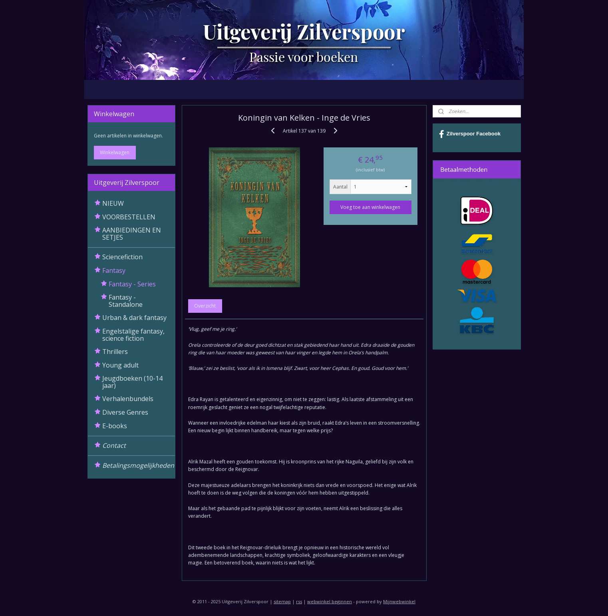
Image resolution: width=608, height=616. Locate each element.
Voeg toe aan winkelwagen (370, 207)
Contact (114, 445)
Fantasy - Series (132, 284)
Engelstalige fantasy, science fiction (133, 335)
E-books (114, 425)
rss (299, 601)
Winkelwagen (114, 152)
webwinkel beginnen (329, 601)
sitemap (282, 601)
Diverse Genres (125, 412)
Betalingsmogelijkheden (138, 465)
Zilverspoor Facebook (470, 134)
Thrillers (115, 351)
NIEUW (113, 203)
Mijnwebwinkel (399, 601)
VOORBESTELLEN (128, 217)
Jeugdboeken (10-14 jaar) (132, 382)
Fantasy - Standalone (126, 301)
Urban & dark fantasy (134, 317)
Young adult (120, 365)
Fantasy (113, 270)
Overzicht (205, 305)
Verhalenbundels (127, 398)
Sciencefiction (122, 256)
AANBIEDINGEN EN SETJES (131, 234)
